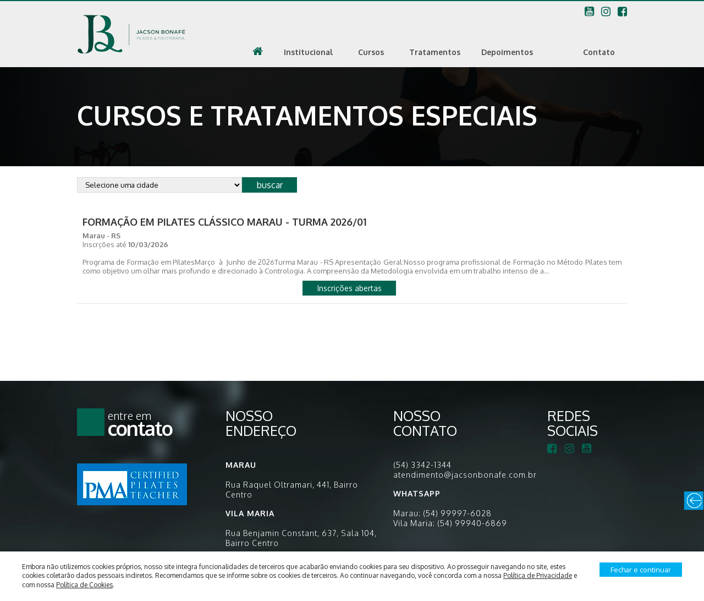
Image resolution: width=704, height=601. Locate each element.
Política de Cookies (84, 585)
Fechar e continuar (640, 569)
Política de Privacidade (537, 575)
